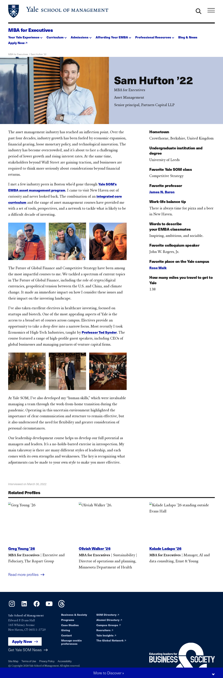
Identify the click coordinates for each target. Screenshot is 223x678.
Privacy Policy (47, 661)
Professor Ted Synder (99, 335)
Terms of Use (28, 661)
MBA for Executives (30, 29)
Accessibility (65, 661)
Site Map (13, 661)
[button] (25, 36)
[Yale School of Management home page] (58, 11)
